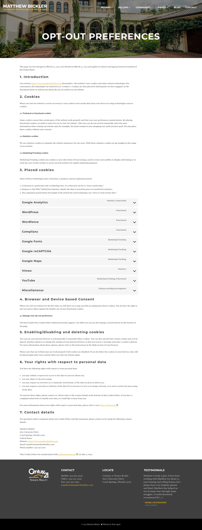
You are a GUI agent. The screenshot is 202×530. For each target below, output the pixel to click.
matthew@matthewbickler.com (77, 485)
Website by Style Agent (111, 524)
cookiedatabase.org (67, 454)
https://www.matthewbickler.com (46, 83)
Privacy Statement (107, 405)
